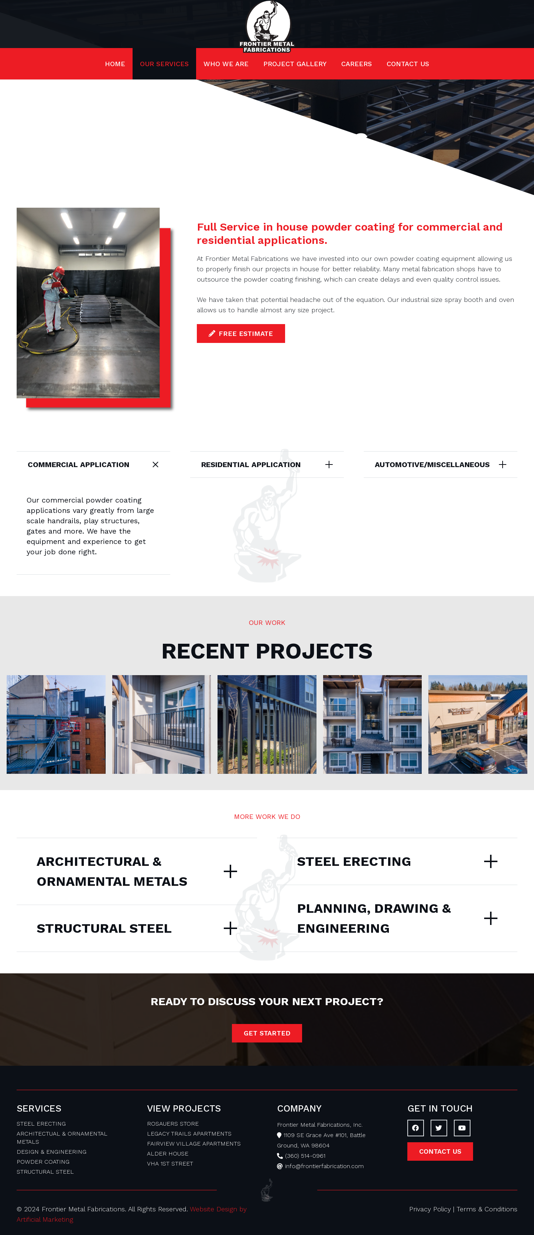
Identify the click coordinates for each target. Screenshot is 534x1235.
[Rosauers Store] (477, 724)
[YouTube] (462, 1128)
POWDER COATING (43, 1161)
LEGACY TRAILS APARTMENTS (189, 1133)
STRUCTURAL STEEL (45, 1171)
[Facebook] (415, 1128)
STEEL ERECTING (41, 1123)
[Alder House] (56, 724)
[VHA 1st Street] (372, 724)
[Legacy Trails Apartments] (161, 724)
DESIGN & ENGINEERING (51, 1151)
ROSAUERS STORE (173, 1123)
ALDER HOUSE (167, 1153)
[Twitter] (439, 1128)
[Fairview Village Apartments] (267, 724)
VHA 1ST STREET (170, 1163)
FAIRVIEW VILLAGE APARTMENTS (194, 1143)
